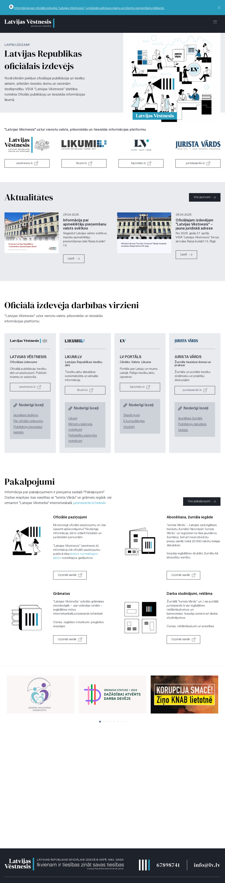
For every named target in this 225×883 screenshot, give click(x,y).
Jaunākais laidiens (26, 415)
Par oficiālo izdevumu (28, 421)
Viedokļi (129, 427)
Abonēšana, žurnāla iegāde (190, 517)
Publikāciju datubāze (192, 424)
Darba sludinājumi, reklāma (189, 594)
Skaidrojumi (131, 415)
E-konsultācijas (134, 421)
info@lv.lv (207, 865)
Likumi (72, 418)
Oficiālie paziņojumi (70, 517)
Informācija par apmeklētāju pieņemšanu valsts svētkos (84, 224)
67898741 (168, 865)
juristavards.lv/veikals (89, 503)
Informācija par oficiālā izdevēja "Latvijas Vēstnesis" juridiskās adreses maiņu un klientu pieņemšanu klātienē (89, 8)
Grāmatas (61, 594)
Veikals (183, 430)
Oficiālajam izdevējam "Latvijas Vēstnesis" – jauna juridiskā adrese (194, 224)
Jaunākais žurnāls (190, 418)
